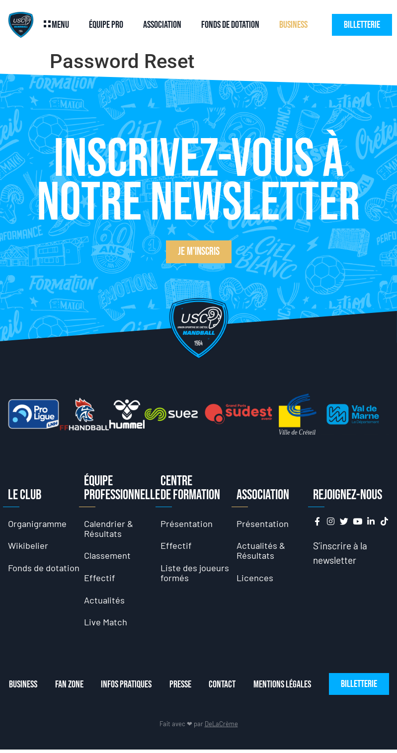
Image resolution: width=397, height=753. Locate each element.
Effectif (100, 579)
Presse (186, 687)
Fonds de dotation (230, 25)
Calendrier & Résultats (109, 528)
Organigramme (38, 523)
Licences (255, 579)
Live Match (106, 624)
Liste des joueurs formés (195, 574)
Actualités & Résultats (262, 551)
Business (293, 25)
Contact (230, 687)
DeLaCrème (221, 727)
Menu (60, 25)
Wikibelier (28, 546)
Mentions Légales (292, 687)
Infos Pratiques (129, 687)
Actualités (105, 601)
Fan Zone (70, 687)
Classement (108, 556)
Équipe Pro (106, 25)
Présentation (186, 523)
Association (162, 25)
